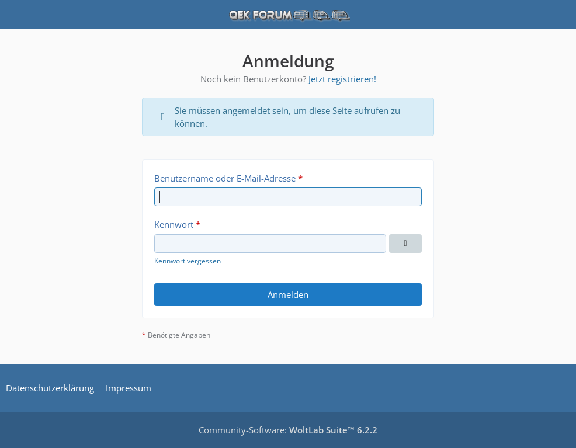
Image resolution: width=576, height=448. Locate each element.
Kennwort (173, 224)
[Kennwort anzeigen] (405, 243)
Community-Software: (288, 430)
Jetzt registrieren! (342, 79)
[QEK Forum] (288, 14)
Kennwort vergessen (187, 261)
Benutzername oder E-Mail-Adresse (225, 178)
